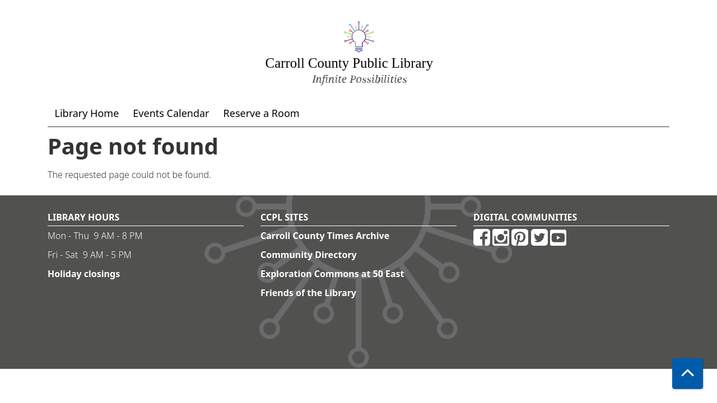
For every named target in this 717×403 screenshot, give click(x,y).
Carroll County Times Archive (324, 235)
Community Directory (308, 255)
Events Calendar (171, 113)
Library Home (87, 113)
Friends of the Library (308, 293)
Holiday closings (84, 274)
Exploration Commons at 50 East (332, 274)
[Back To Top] (687, 373)
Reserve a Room (262, 113)
